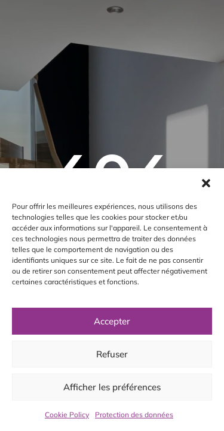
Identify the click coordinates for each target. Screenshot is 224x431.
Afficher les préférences (112, 387)
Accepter (112, 321)
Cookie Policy (67, 414)
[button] (206, 183)
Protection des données (134, 414)
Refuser (112, 354)
